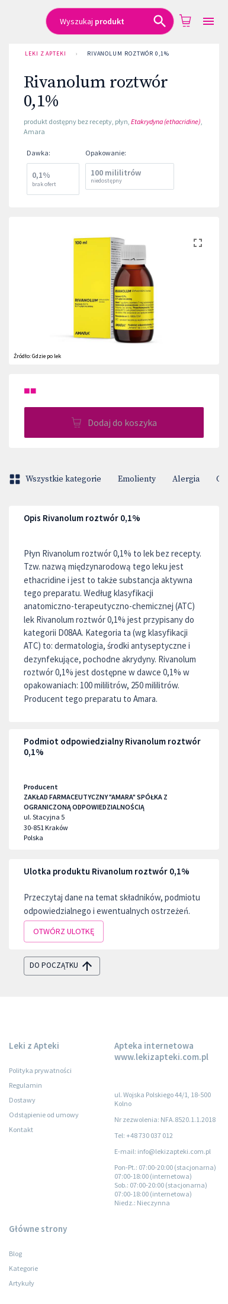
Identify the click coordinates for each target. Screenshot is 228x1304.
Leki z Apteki (45, 54)
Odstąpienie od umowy (44, 1114)
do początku (61, 966)
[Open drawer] (208, 21)
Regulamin (25, 1085)
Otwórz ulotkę (63, 931)
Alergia (186, 479)
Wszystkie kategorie (56, 479)
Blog (15, 1253)
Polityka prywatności (40, 1070)
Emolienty (137, 479)
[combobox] (110, 21)
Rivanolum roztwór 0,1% (128, 54)
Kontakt (21, 1129)
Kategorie (23, 1268)
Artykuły (21, 1283)
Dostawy (22, 1099)
